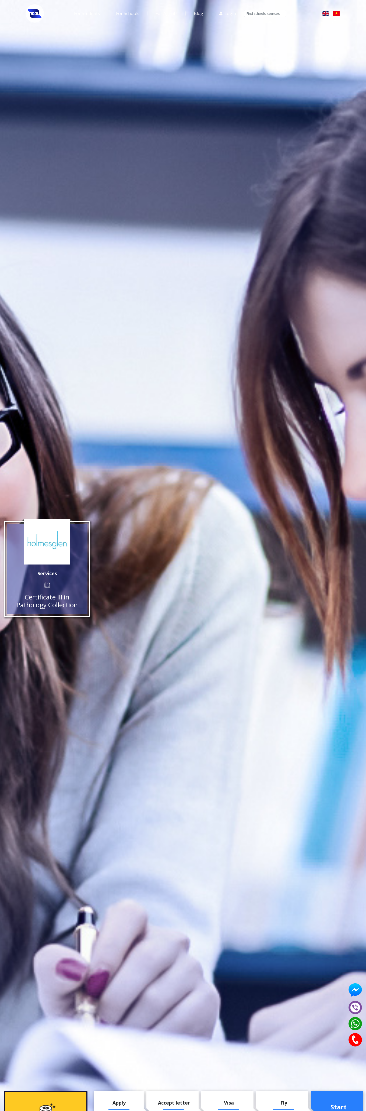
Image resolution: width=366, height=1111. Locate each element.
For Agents (167, 13)
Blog (198, 13)
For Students (87, 13)
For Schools (127, 13)
